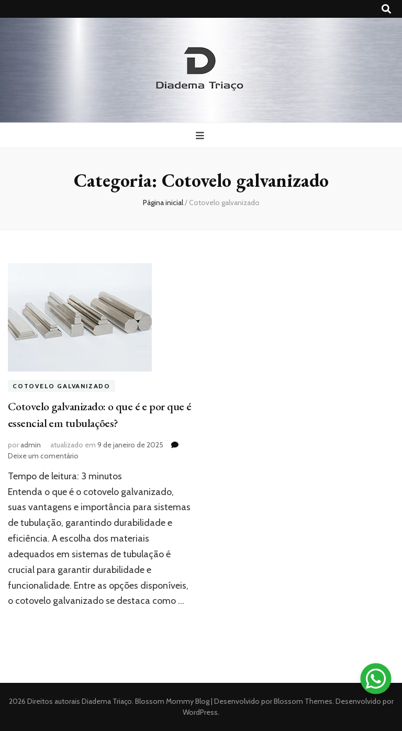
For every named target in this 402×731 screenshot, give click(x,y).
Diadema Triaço (107, 701)
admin (30, 444)
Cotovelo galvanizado (61, 386)
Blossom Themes (302, 701)
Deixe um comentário (43, 455)
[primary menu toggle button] (201, 136)
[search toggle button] (386, 9)
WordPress (200, 712)
